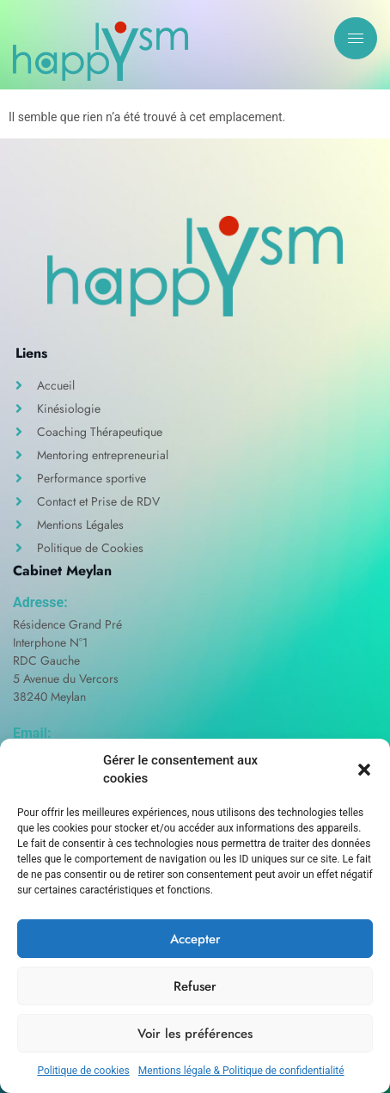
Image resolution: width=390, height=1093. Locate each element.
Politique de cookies (83, 1071)
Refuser (195, 986)
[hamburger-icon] (355, 38)
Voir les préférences (195, 1033)
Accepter (195, 939)
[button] (364, 769)
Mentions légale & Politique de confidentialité (241, 1071)
